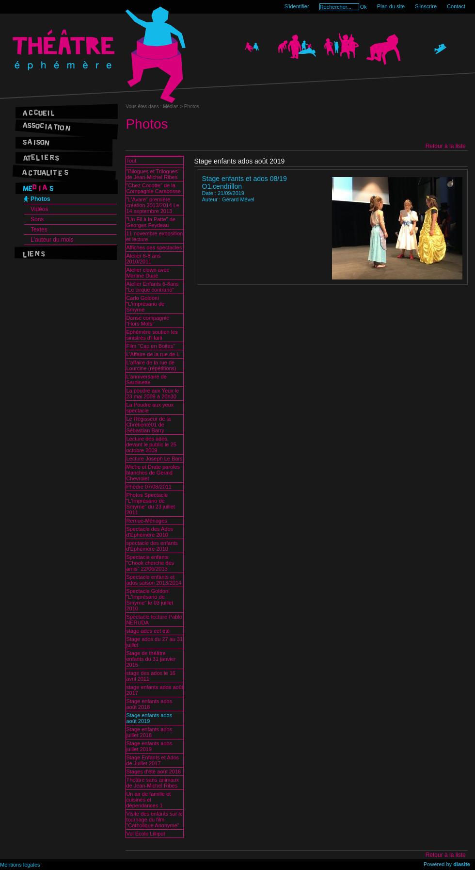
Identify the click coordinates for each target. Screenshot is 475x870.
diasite (461, 864)
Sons (37, 219)
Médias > (173, 106)
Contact (456, 6)
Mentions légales (20, 865)
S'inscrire (426, 6)
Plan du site (391, 6)
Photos (40, 199)
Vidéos (39, 209)
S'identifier (297, 6)
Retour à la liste (446, 146)
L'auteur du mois (52, 239)
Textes (39, 229)
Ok (363, 7)
